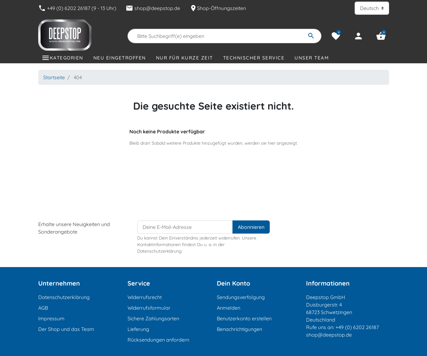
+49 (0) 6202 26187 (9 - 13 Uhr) (77, 8)
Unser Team (311, 58)
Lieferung (138, 329)
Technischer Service (254, 58)
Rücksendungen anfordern (158, 340)
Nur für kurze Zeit (184, 58)
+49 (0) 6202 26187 (357, 327)
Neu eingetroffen (119, 58)
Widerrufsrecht (145, 297)
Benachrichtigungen (239, 329)
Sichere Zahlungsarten (153, 318)
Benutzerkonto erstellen (244, 318)
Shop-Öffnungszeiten (218, 8)
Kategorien (66, 58)
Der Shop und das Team (66, 329)
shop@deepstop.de (153, 8)
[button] (381, 36)
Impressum (51, 318)
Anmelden (228, 308)
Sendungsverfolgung (241, 297)
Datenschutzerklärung (64, 297)
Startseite (54, 77)
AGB (43, 308)
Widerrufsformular (149, 308)
